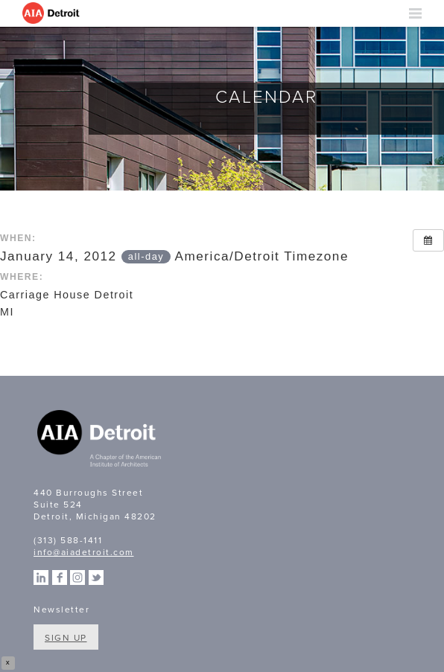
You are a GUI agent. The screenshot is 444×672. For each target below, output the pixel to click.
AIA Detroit (52, 13)
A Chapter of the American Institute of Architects (100, 440)
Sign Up (66, 638)
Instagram (77, 577)
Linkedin (41, 577)
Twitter (96, 577)
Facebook (59, 577)
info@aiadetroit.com (84, 552)
